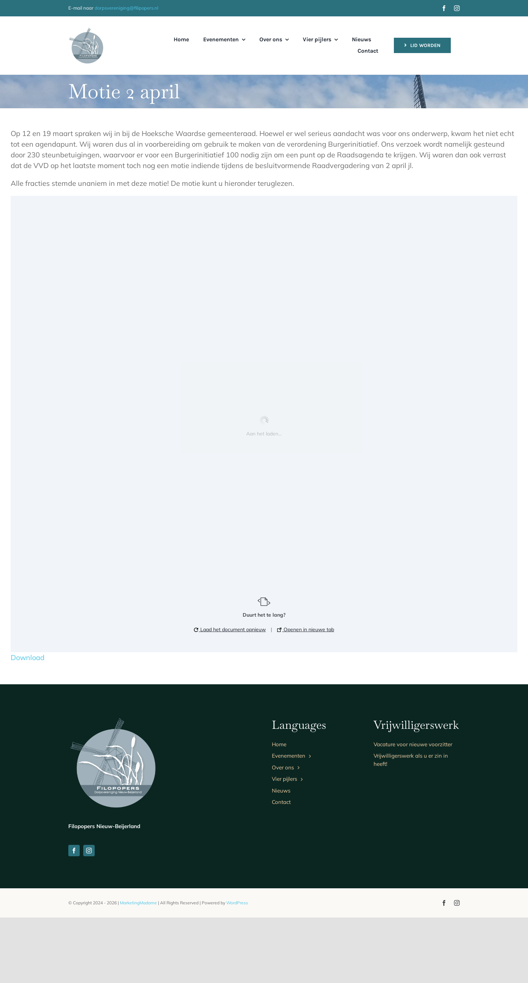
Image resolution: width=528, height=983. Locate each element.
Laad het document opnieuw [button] (230, 629)
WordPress (237, 968)
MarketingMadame (138, 968)
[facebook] (444, 8)
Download (27, 657)
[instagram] (457, 8)
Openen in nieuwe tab (305, 629)
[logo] (86, 30)
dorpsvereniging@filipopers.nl (126, 8)
